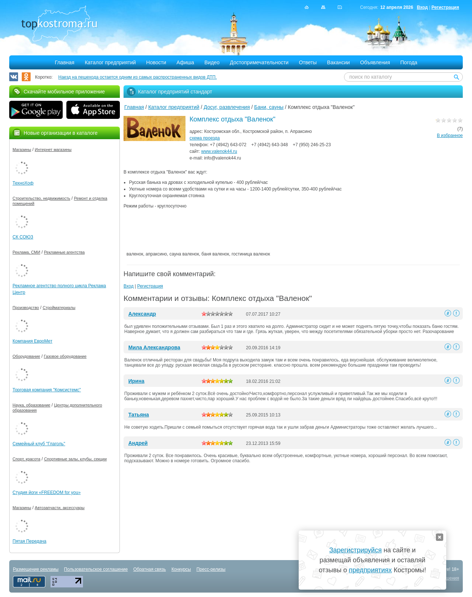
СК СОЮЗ (23, 237)
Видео (211, 62)
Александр (142, 314)
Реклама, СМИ (26, 252)
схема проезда (205, 138)
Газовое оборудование (65, 356)
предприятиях (370, 570)
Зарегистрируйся (355, 550)
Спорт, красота (26, 459)
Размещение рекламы (36, 569)
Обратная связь (149, 569)
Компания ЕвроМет (32, 341)
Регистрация (445, 7)
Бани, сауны (269, 107)
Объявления (375, 62)
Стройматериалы (59, 307)
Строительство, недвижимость (41, 198)
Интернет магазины (53, 149)
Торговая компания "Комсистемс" (47, 389)
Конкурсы (181, 569)
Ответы (307, 62)
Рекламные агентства (64, 252)
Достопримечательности (259, 62)
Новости (156, 62)
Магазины (22, 149)
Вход (422, 7)
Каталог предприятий (110, 62)
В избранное (450, 135)
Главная (64, 62)
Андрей (138, 443)
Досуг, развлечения (227, 107)
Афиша (185, 62)
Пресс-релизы (211, 569)
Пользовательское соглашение (96, 569)
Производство (26, 307)
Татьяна (138, 415)
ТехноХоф (23, 183)
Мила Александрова (154, 347)
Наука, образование (31, 405)
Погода (408, 62)
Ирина (136, 381)
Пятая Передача (29, 541)
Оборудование (26, 356)
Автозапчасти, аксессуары (59, 507)
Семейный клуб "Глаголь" (39, 443)
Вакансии (338, 62)
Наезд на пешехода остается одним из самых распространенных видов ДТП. (137, 77)
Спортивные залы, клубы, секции (75, 459)
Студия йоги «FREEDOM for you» (47, 492)
